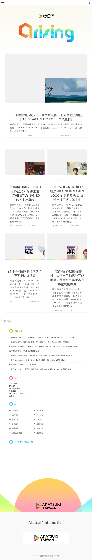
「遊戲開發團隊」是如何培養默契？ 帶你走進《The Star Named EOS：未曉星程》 (25, 193)
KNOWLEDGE (14, 387)
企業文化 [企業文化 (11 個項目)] (39, 408)
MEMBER (30, 180)
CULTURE (19, 180)
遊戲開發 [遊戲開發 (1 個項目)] (39, 430)
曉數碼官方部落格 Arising (46, 28)
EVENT (12, 385)
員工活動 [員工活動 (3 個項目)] (39, 412)
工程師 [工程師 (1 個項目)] (39, 417)
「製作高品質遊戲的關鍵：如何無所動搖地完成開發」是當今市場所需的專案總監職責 (67, 278)
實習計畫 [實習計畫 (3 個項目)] (15, 417)
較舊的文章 (7, 321)
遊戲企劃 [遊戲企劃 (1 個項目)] (39, 426)
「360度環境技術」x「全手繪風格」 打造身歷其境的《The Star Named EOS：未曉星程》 (46, 117)
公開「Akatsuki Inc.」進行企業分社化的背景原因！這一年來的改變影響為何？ (38, 360)
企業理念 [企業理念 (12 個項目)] (15, 412)
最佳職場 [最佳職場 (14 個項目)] (39, 421)
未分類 (45, 108)
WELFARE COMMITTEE (18, 392)
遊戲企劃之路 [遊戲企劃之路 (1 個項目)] (17, 430)
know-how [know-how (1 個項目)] (15, 408)
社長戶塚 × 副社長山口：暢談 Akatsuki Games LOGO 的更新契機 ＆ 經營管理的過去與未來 (67, 193)
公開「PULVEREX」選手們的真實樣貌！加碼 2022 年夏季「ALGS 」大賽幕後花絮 (40, 369)
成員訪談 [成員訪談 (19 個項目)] (15, 421)
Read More (64, 135)
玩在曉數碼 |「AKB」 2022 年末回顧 (23, 365)
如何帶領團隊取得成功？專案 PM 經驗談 (25, 273)
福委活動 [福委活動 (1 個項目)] (15, 426)
